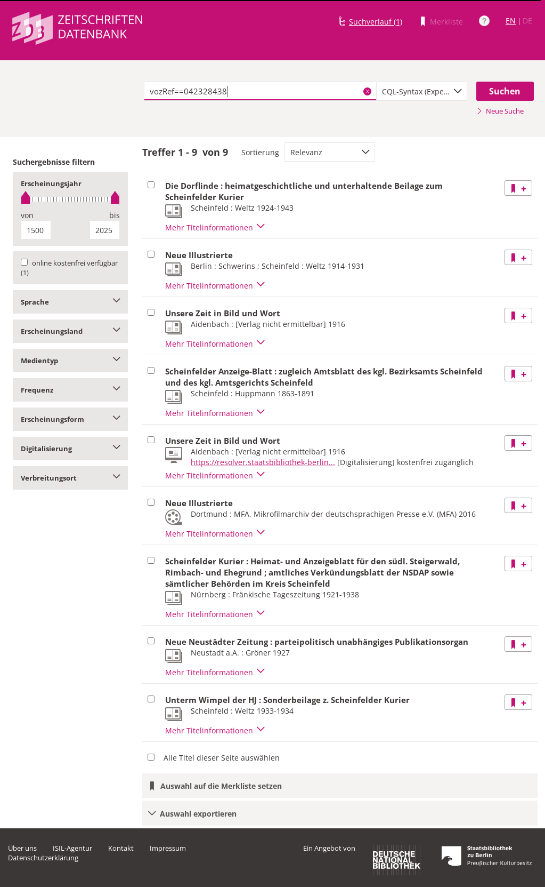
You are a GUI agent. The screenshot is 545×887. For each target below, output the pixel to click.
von (27, 215)
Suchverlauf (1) (375, 22)
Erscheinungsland (70, 331)
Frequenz (70, 390)
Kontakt (121, 848)
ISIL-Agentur (72, 848)
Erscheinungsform (70, 419)
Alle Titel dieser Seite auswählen (222, 758)
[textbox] (260, 91)
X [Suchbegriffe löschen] (367, 91)
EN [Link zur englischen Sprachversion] (511, 20)
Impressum (168, 848)
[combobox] (421, 91)
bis (114, 215)
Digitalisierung (70, 448)
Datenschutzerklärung (43, 857)
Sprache (70, 302)
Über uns (22, 848)
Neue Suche (500, 111)
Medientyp (70, 360)
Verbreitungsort (70, 478)
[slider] (70, 199)
